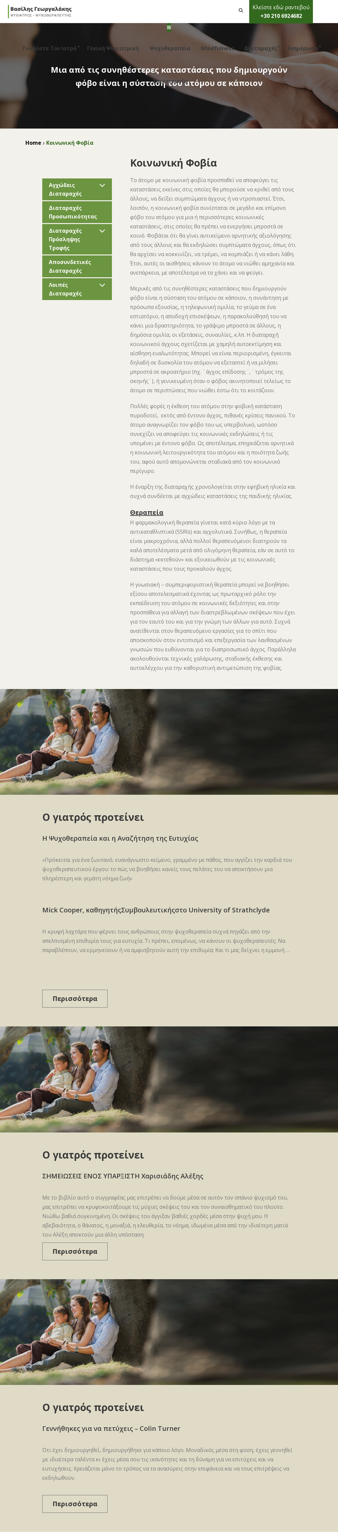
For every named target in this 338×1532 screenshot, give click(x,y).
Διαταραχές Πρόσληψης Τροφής (65, 239)
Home (33, 142)
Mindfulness (217, 48)
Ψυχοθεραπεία (170, 48)
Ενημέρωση (301, 48)
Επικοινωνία (170, 81)
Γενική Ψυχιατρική (113, 48)
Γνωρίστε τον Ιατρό (48, 48)
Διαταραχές (259, 48)
